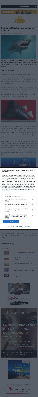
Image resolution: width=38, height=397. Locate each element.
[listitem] (19, 196)
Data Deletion (10, 226)
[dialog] (19, 199)
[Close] (35, 170)
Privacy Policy (27, 226)
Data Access (19, 226)
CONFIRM (11, 221)
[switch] (32, 199)
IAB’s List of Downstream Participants (11, 189)
